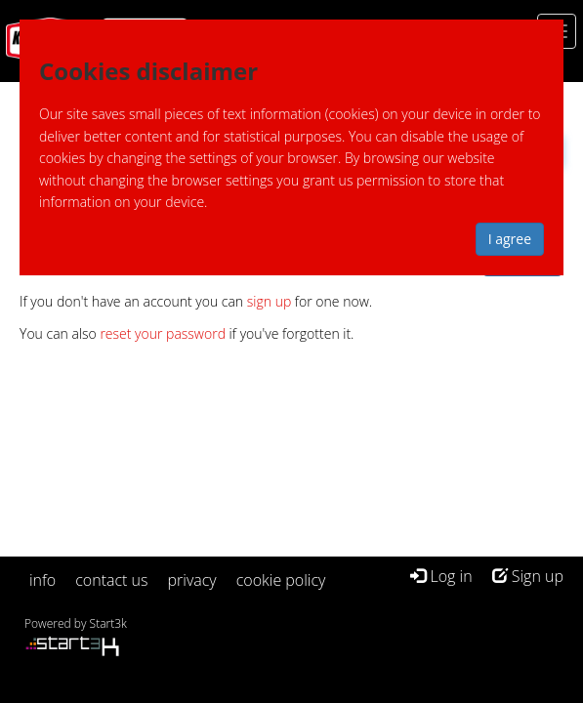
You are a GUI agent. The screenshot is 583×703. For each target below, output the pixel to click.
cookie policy (281, 580)
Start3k (108, 623)
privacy (192, 580)
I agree (509, 238)
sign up (269, 301)
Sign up (527, 576)
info (42, 580)
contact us (111, 580)
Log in (441, 576)
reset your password (163, 333)
